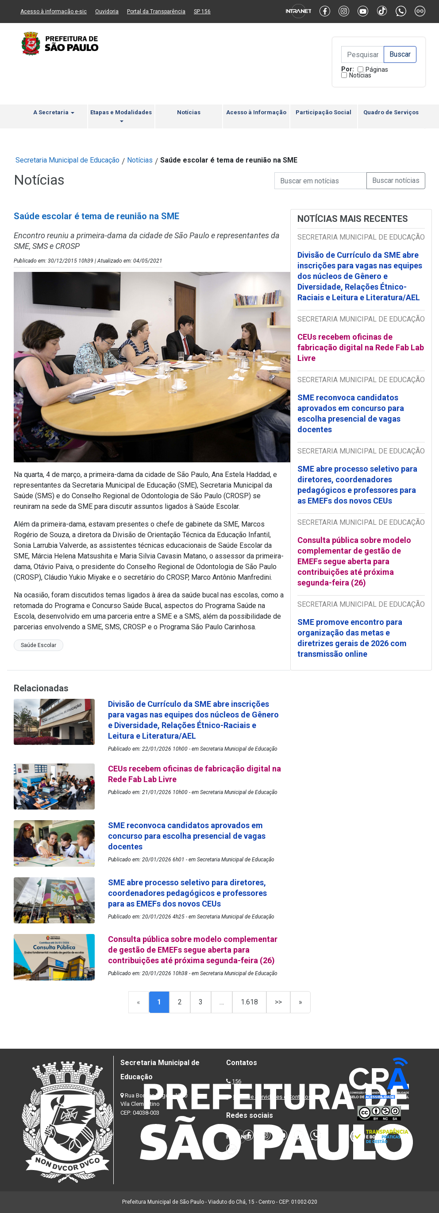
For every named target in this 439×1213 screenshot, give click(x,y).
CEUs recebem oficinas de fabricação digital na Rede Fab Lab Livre (360, 347)
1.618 (249, 1002)
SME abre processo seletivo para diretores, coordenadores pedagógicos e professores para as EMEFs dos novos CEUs (357, 484)
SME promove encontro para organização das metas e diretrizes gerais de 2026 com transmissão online (352, 638)
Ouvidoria (107, 11)
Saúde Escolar (38, 645)
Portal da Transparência (156, 11)
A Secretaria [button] (53, 112)
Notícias (360, 75)
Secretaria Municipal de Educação (67, 160)
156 (236, 1081)
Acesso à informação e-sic (53, 11)
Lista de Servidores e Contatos (272, 1096)
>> (278, 1002)
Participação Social (323, 112)
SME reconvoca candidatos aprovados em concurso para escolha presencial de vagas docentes (350, 413)
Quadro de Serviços (391, 112)
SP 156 (202, 11)
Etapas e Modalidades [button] (121, 115)
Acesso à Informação (256, 112)
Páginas (377, 69)
